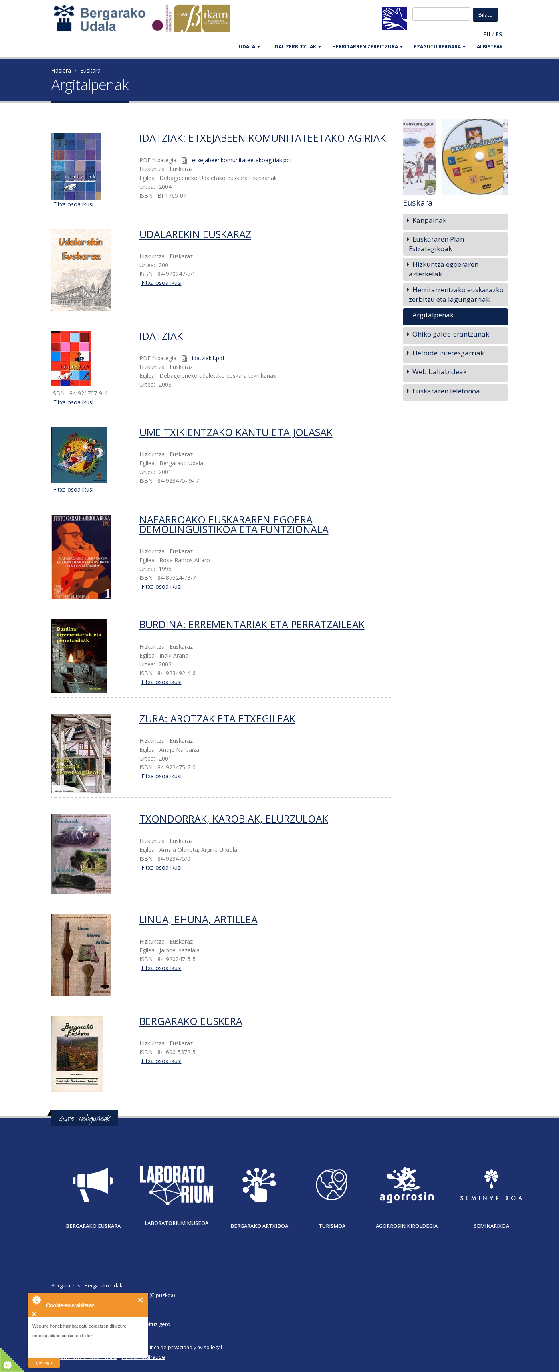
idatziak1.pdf (208, 358)
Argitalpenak (433, 314)
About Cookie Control (36, 1300)
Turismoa (332, 1226)
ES (499, 34)
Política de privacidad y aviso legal (182, 1347)
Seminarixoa (491, 1226)
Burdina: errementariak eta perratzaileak (252, 624)
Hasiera (61, 70)
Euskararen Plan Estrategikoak (436, 243)
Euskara (90, 70)
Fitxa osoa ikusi (73, 204)
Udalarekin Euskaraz (195, 234)
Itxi (140, 1300)
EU (486, 34)
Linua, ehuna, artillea (198, 919)
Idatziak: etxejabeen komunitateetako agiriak (262, 138)
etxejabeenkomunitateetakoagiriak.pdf (242, 160)
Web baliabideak (439, 371)
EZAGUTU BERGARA (440, 46)
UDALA (249, 46)
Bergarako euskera (190, 1021)
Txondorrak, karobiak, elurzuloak (233, 818)
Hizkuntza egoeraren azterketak (443, 269)
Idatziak (161, 336)
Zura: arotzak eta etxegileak (217, 718)
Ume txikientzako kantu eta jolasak (236, 432)
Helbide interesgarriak (448, 352)
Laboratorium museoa (176, 1223)
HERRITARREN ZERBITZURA (367, 46)
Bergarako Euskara (93, 1226)
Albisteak (490, 46)
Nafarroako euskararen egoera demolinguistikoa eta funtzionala (234, 524)
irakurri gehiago (44, 1357)
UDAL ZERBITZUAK (296, 46)
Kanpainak (429, 220)
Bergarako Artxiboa (259, 1226)
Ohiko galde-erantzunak (450, 334)
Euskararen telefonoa (446, 390)
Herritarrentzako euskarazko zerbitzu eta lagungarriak (456, 294)
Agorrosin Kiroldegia (407, 1226)
